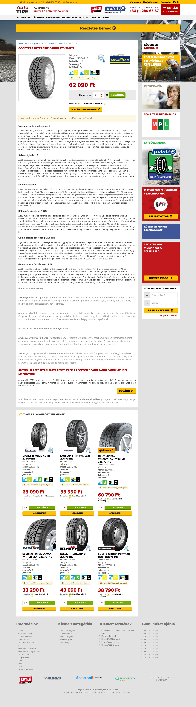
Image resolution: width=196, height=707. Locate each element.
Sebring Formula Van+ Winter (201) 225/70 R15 (37, 555)
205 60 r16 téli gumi (150, 642)
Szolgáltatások (150, 2)
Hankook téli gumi (66, 637)
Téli (42, 44)
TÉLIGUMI (38, 17)
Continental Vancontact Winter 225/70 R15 (111, 459)
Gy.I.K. (20, 667)
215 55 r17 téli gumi (150, 645)
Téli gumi (73, 55)
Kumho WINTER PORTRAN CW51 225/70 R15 (114, 556)
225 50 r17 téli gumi (150, 658)
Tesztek (20, 661)
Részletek (39, 513)
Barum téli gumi (66, 640)
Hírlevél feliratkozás (25, 670)
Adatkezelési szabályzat (27, 648)
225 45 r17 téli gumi (150, 648)
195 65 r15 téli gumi (150, 634)
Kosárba (117, 95)
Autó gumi (34, 44)
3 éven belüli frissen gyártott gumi (84, 78)
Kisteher (51, 44)
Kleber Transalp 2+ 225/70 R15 (73, 555)
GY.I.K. (175, 2)
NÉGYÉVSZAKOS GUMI (75, 17)
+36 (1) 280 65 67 (144, 11)
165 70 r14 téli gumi (150, 651)
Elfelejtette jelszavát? (168, 315)
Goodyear (61, 44)
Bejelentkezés (161, 310)
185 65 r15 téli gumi (150, 640)
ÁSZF (20, 645)
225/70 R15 (82, 58)
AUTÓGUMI (23, 17)
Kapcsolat (166, 2)
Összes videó (161, 278)
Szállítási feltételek (25, 637)
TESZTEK (95, 17)
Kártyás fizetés (23, 640)
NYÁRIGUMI (53, 17)
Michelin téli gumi (66, 634)
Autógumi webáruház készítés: (161, 678)
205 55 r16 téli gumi (150, 631)
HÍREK (106, 17)
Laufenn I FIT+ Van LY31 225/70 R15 (75, 457)
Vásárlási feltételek (25, 634)
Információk (135, 2)
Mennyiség (85, 95)
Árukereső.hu (97, 677)
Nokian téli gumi (66, 642)
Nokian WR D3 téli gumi (110, 645)
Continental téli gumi (67, 631)
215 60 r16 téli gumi (150, 655)
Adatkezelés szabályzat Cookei (29, 651)
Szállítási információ (85, 109)
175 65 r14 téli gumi (150, 637)
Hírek (20, 664)
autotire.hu (22, 44)
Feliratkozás (161, 216)
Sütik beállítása (23, 655)
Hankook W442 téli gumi (110, 639)
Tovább (126, 391)
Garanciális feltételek (26, 642)
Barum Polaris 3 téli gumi (110, 642)
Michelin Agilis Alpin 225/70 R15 (36, 457)
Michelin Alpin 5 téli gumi (110, 636)
